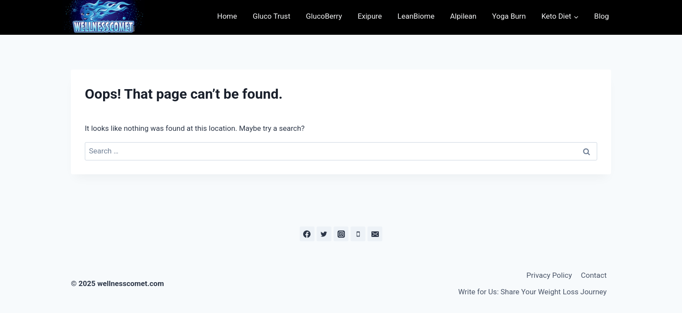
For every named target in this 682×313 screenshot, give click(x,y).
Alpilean (463, 16)
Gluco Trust (272, 16)
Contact (593, 275)
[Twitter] (324, 233)
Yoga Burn (509, 16)
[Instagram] (341, 233)
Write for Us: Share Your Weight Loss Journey (532, 291)
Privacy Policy (549, 275)
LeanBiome (416, 16)
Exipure (370, 16)
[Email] (375, 233)
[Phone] (358, 233)
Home (227, 16)
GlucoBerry (324, 16)
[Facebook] (307, 233)
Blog (601, 16)
